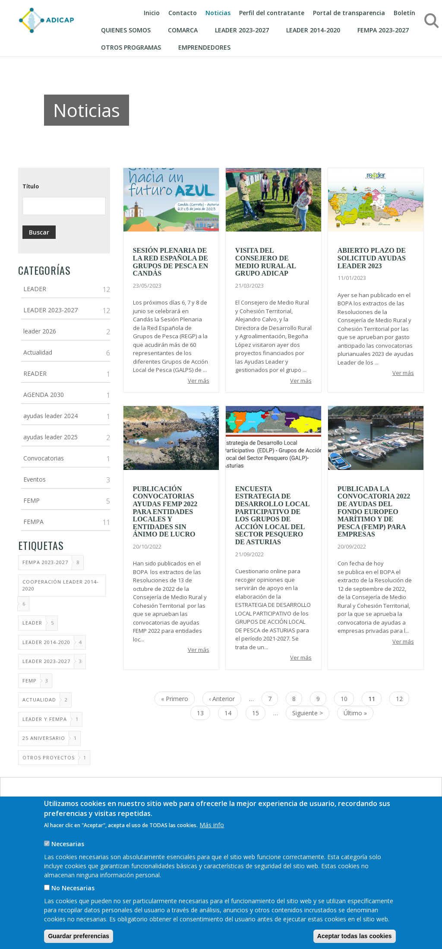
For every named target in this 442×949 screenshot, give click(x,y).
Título (30, 186)
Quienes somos (126, 30)
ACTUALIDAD (39, 699)
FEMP (31, 500)
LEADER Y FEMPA (44, 719)
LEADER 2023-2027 (242, 30)
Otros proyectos (48, 757)
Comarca (183, 30)
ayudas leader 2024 (50, 416)
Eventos (34, 479)
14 (231, 712)
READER (35, 373)
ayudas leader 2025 (50, 437)
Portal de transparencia (349, 13)
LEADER (34, 289)
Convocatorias (43, 458)
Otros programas (131, 47)
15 (258, 712)
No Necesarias (73, 888)
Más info (211, 825)
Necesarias (67, 844)
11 (375, 700)
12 (402, 698)
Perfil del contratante (271, 13)
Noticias (217, 13)
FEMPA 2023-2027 (383, 30)
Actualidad (37, 352)
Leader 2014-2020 (313, 30)
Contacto (182, 13)
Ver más (198, 380)
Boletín (404, 13)
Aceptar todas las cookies (354, 936)
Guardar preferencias (78, 936)
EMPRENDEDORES (204, 47)
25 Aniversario (43, 738)
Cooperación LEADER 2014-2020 (60, 585)
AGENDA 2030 (43, 394)
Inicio (152, 13)
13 (203, 712)
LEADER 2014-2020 (46, 642)
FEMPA (33, 521)
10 (347, 698)
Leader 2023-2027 (46, 661)
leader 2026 (39, 331)
